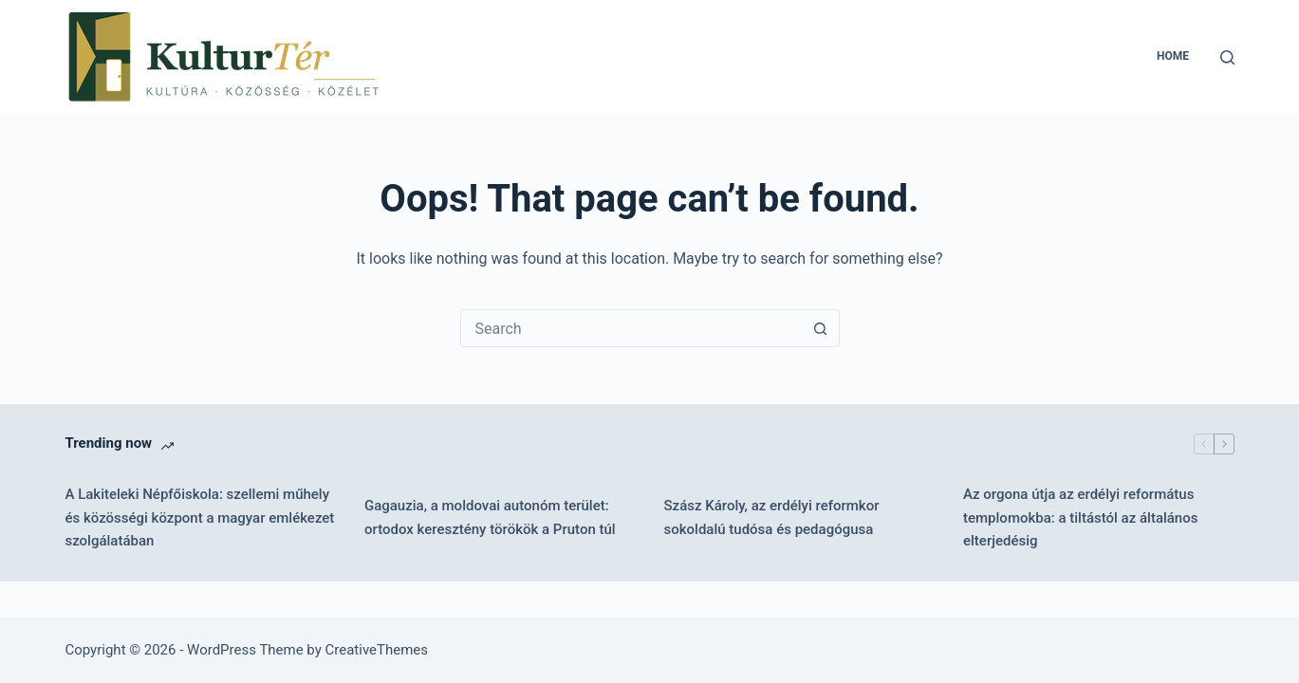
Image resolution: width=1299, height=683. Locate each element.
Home (1173, 56)
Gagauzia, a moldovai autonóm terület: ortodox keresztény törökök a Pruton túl (490, 517)
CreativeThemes (377, 649)
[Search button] (821, 328)
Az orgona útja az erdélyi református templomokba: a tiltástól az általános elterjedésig (1080, 518)
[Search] (1227, 57)
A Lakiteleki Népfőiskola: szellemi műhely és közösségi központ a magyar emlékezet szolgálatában (199, 518)
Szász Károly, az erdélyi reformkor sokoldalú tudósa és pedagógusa (772, 517)
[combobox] (632, 328)
